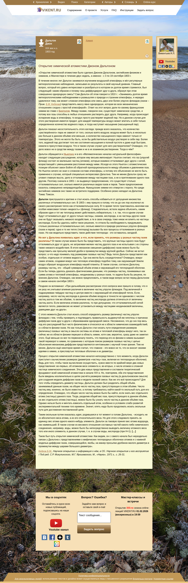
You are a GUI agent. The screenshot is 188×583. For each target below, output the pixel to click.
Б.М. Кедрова (53, 104)
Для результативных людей (28, 579)
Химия (89, 40)
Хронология (42, 2)
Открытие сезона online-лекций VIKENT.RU (132, 511)
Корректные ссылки (163, 579)
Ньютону (69, 154)
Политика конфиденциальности (94, 575)
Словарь (129, 2)
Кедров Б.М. (45, 451)
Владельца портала (142, 579)
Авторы (109, 2)
